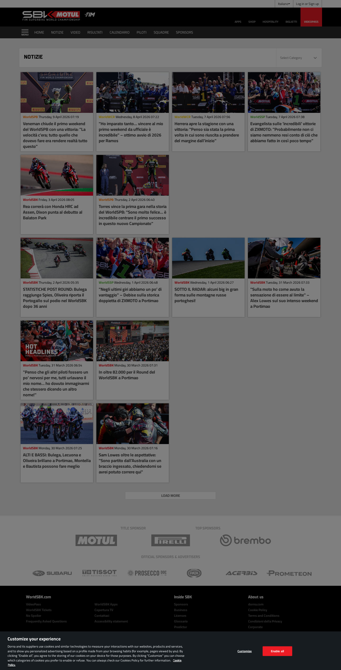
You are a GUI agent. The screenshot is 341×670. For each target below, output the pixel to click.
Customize (245, 651)
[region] (170, 650)
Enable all (277, 651)
